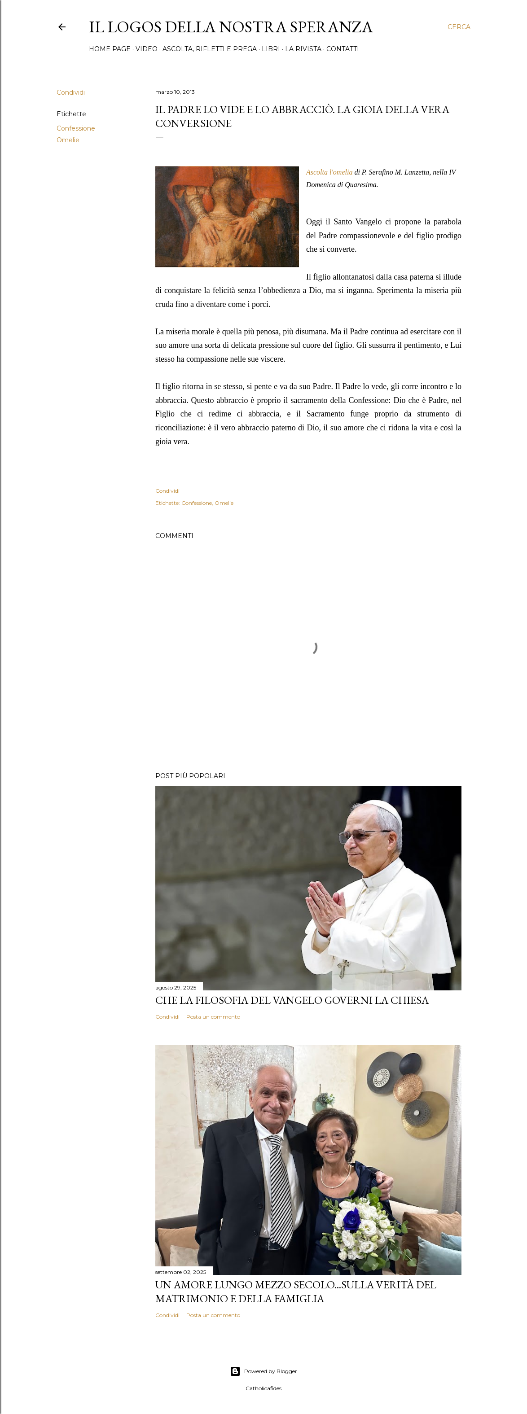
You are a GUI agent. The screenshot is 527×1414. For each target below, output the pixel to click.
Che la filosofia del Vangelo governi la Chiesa (292, 1000)
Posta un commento (213, 1016)
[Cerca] (459, 27)
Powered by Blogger (263, 1371)
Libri (271, 49)
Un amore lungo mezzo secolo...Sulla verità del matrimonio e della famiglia (295, 1291)
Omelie (68, 140)
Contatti (342, 49)
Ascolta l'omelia (329, 172)
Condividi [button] (71, 92)
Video (147, 49)
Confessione (76, 128)
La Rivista (303, 49)
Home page (110, 49)
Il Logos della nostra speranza (231, 26)
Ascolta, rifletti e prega (209, 49)
